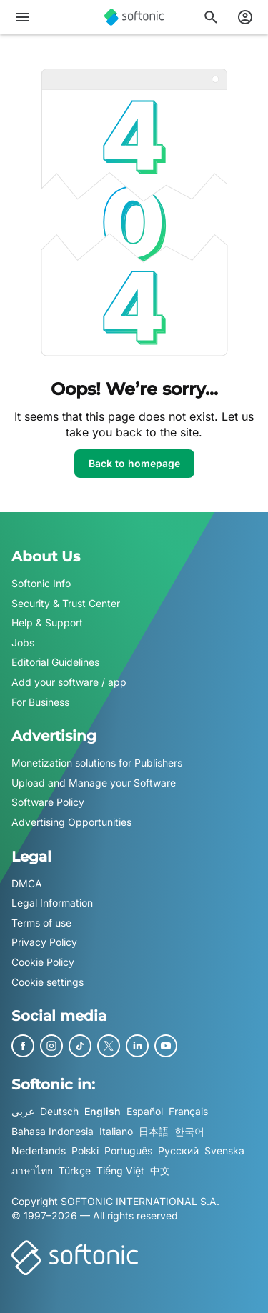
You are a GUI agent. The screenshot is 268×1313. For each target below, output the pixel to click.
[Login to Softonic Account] (245, 17)
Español (144, 1111)
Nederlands (38, 1150)
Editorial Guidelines (55, 662)
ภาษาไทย (32, 1170)
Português (128, 1150)
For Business (40, 701)
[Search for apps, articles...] (211, 17)
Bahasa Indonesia (52, 1130)
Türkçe (75, 1170)
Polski (85, 1150)
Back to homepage (134, 463)
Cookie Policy (42, 961)
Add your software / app (68, 682)
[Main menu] (23, 17)
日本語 (154, 1130)
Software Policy (47, 802)
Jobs (22, 642)
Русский (178, 1150)
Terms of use (41, 922)
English (102, 1111)
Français (188, 1111)
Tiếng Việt (120, 1170)
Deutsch (59, 1111)
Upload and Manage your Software (93, 782)
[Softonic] (134, 17)
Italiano (116, 1130)
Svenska (224, 1150)
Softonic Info (41, 583)
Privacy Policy (44, 942)
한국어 (189, 1130)
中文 (160, 1170)
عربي (22, 1111)
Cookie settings (47, 981)
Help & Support (47, 622)
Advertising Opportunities (71, 822)
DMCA (26, 883)
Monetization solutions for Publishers (96, 763)
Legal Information (52, 903)
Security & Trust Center (65, 602)
